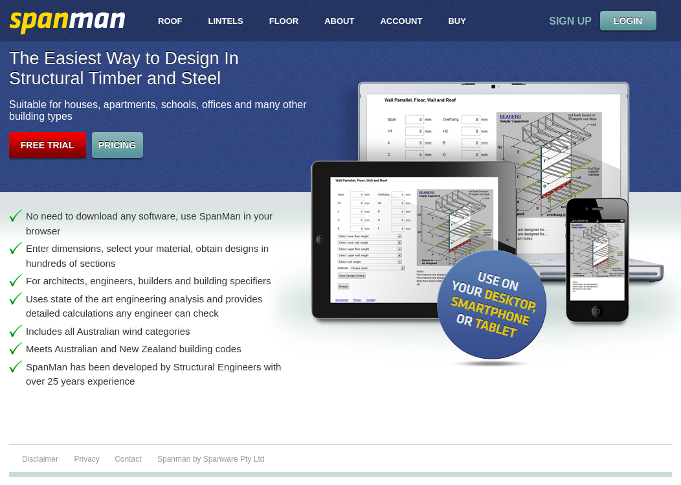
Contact (128, 459)
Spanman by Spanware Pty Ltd (210, 459)
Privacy (88, 459)
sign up (570, 21)
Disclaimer (40, 459)
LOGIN (628, 21)
